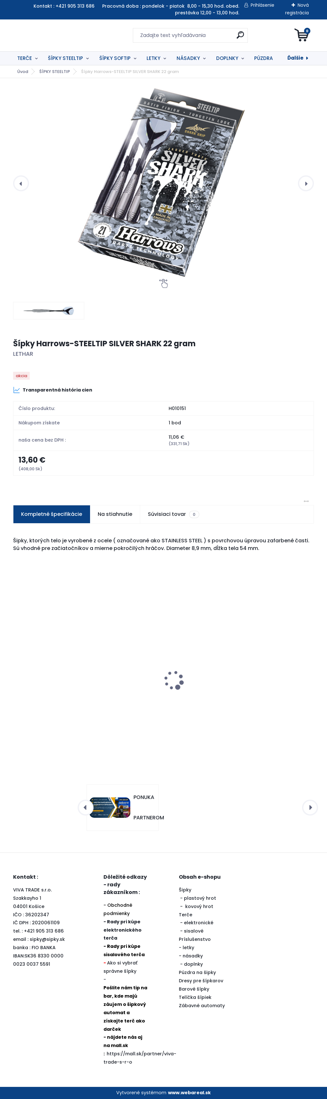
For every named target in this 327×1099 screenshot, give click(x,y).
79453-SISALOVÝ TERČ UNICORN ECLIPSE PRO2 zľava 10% (260, 688)
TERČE (24, 58)
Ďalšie (295, 58)
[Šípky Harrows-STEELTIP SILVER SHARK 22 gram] (163, 183)
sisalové (193, 931)
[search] (240, 37)
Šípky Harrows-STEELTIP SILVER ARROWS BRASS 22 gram (54, 694)
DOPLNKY (227, 58)
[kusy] (135, 736)
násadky (193, 956)
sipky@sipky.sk (47, 939)
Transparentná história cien (52, 389)
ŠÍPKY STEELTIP (65, 58)
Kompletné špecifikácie (51, 514)
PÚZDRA (263, 58)
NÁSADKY (188, 58)
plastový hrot (200, 898)
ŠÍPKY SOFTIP (115, 58)
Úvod (22, 72)
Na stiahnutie (115, 514)
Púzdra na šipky (197, 972)
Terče (185, 915)
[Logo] (52, 35)
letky (188, 947)
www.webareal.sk (189, 1092)
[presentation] (21, 183)
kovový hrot (199, 906)
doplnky (193, 964)
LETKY (153, 58)
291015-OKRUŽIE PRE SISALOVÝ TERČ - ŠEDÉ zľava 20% (162, 688)
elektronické (198, 922)
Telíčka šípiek (195, 997)
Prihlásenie (262, 5)
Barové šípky (194, 989)
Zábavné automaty (202, 1005)
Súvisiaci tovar (173, 514)
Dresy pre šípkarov (201, 981)
